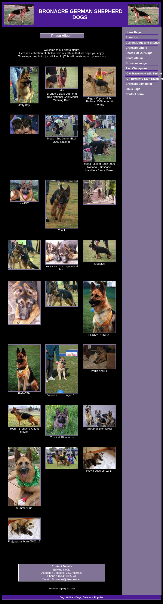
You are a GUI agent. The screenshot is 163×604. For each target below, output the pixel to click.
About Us (132, 37)
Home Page (133, 32)
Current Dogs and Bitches (143, 42)
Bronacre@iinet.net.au (66, 579)
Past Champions (136, 68)
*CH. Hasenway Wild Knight (144, 73)
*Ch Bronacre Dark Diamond (144, 78)
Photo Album (134, 58)
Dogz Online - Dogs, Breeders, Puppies (81, 597)
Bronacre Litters (136, 47)
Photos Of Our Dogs (139, 52)
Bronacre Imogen (137, 63)
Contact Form (135, 94)
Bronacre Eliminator (139, 83)
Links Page (133, 89)
